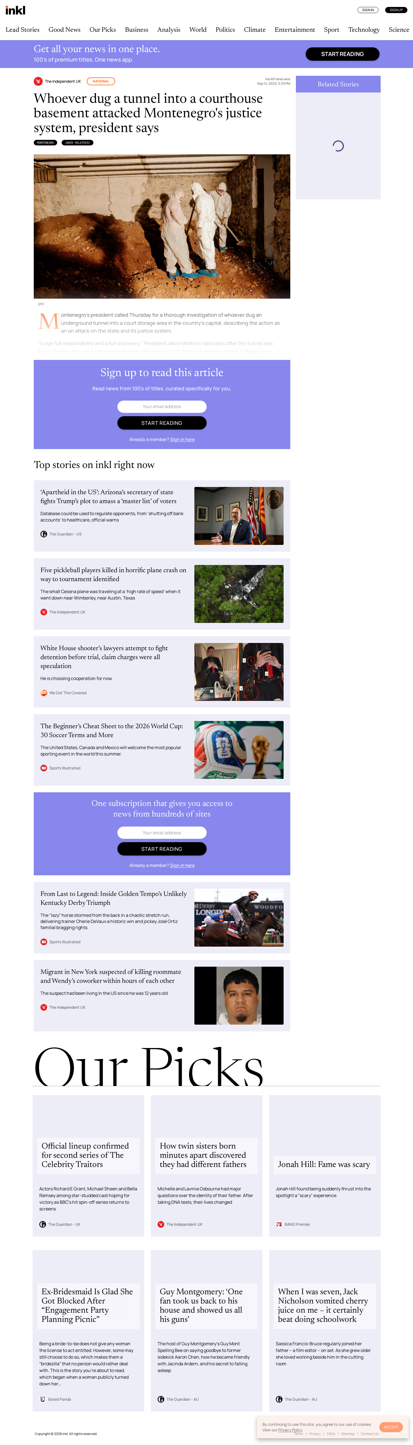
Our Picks (103, 30)
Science (399, 30)
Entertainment (295, 30)
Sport (331, 30)
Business (136, 30)
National (101, 81)
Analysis (168, 30)
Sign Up (396, 10)
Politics (225, 30)
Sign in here (182, 439)
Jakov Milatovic (77, 142)
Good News (65, 30)
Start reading (342, 54)
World (198, 30)
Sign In (368, 10)
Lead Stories (23, 30)
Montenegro (45, 142)
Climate (255, 30)
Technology (364, 30)
